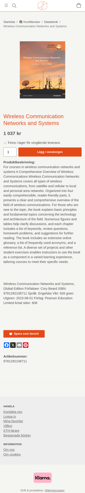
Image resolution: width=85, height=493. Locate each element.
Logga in (9, 416)
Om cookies (12, 454)
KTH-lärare (11, 430)
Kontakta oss (12, 412)
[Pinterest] (25, 345)
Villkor (7, 426)
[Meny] (6, 5)
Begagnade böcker (17, 435)
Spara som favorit (24, 333)
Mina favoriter (13, 421)
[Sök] (14, 6)
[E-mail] (19, 345)
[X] (13, 345)
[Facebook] (6, 345)
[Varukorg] (79, 5)
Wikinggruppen (54, 490)
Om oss (9, 449)
